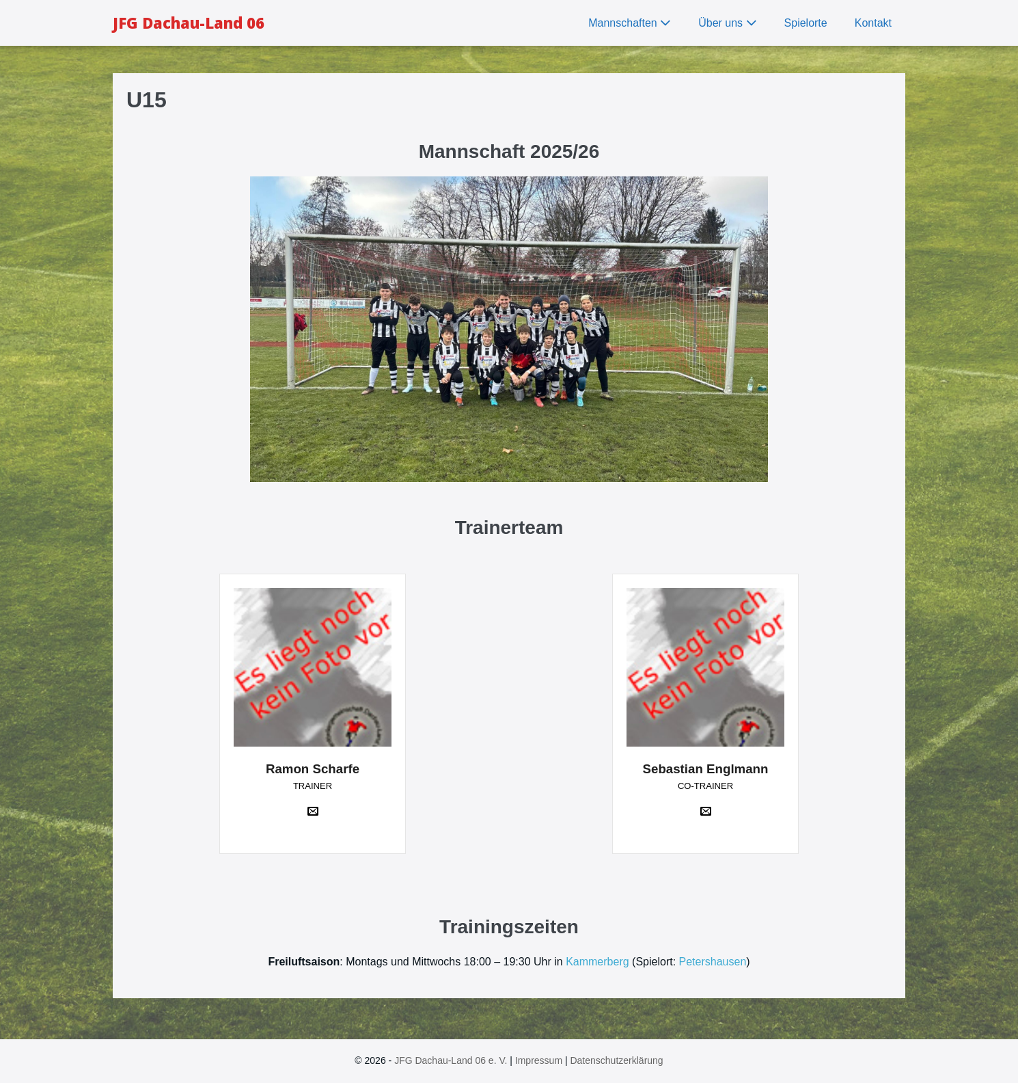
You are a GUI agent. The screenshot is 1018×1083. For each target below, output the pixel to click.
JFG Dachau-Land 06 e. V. (450, 1060)
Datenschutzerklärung (616, 1060)
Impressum (538, 1060)
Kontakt (873, 23)
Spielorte (805, 23)
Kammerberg (597, 961)
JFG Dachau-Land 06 (188, 22)
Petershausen (713, 961)
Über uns (727, 23)
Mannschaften (629, 23)
